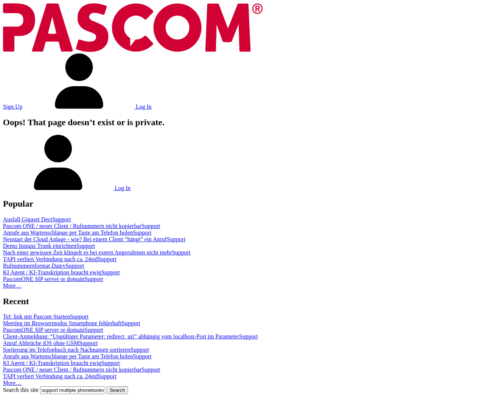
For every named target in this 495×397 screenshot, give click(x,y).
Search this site (21, 390)
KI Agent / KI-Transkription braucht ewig (52, 272)
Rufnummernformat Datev (34, 266)
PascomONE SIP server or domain (44, 279)
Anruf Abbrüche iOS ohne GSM (41, 343)
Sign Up (12, 106)
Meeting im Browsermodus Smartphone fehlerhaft (62, 323)
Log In (88, 106)
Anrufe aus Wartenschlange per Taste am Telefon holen (68, 232)
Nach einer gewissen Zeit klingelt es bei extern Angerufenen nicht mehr (87, 252)
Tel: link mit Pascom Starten (36, 316)
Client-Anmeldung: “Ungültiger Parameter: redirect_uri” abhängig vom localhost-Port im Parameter (121, 336)
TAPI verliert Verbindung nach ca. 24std (50, 259)
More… (12, 285)
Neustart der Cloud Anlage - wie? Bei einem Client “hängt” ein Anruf (85, 239)
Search (117, 390)
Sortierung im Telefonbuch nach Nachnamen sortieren (66, 350)
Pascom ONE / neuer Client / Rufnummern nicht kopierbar (72, 226)
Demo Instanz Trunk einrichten (39, 246)
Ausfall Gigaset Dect (27, 219)
